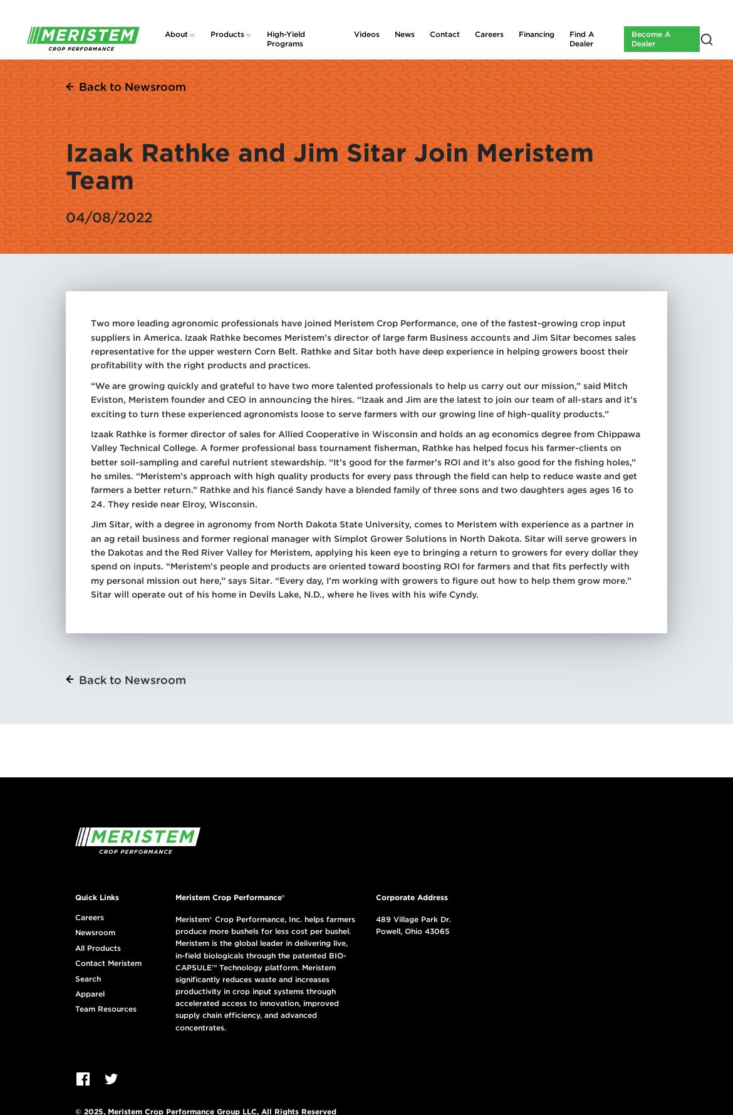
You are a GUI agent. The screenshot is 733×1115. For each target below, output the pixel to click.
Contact (445, 34)
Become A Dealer (651, 38)
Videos (367, 34)
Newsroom (95, 932)
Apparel (90, 994)
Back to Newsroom (132, 86)
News (405, 34)
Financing (536, 34)
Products (227, 34)
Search (88, 979)
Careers (489, 34)
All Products (98, 948)
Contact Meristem (108, 963)
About (176, 34)
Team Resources (106, 1009)
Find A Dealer (581, 38)
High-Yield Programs (286, 38)
